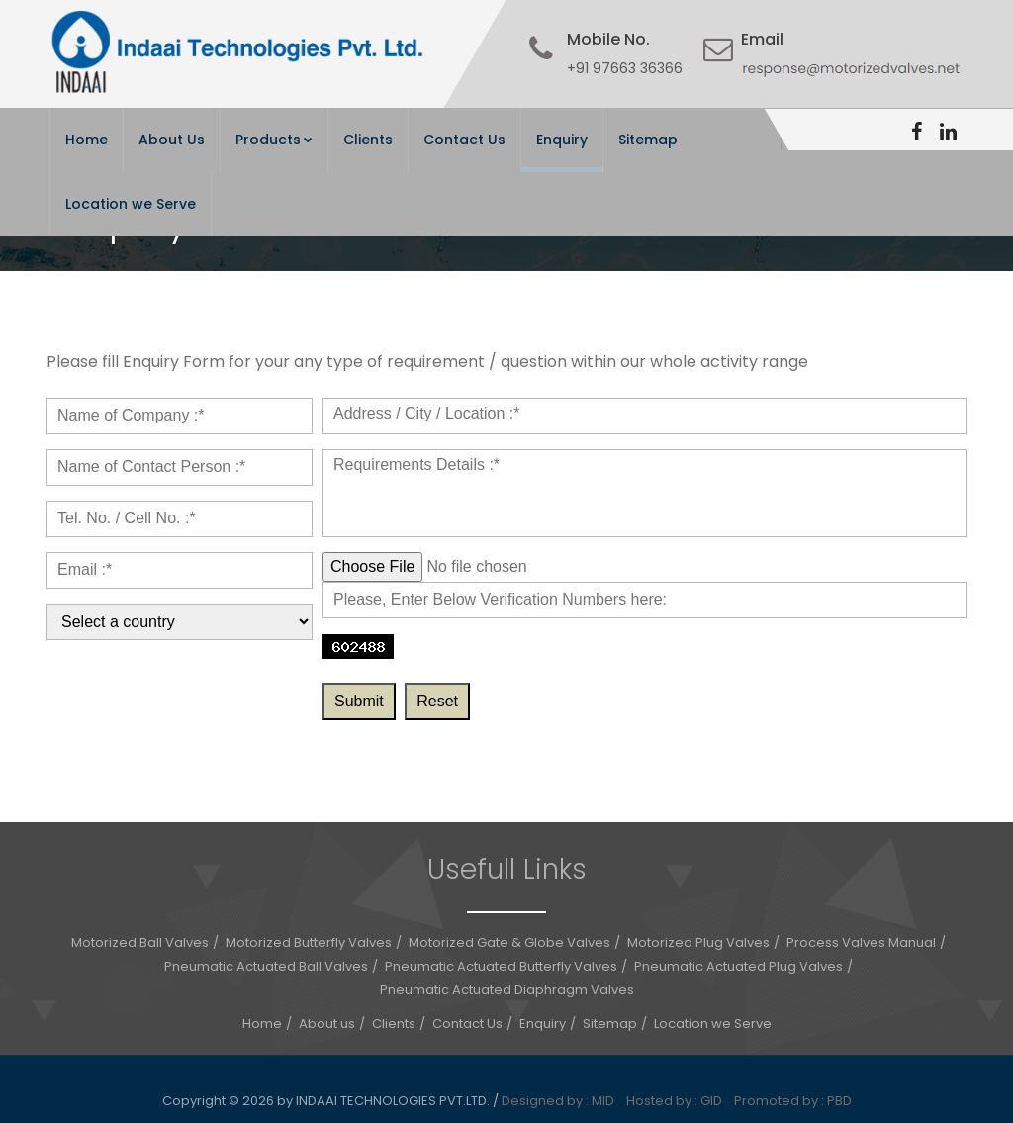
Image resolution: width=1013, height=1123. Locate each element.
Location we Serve (130, 204)
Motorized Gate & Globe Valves (509, 942)
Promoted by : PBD (793, 1100)
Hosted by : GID (678, 1100)
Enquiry (562, 139)
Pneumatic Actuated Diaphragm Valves (507, 990)
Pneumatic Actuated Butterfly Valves (501, 966)
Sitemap (648, 139)
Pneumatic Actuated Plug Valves (738, 966)
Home (86, 139)
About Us (171, 139)
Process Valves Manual (861, 942)
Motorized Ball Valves (140, 942)
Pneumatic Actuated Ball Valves (266, 966)
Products (274, 139)
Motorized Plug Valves (698, 942)
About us (327, 1023)
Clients (368, 139)
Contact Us (464, 139)
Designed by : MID (562, 1100)
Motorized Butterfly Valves (309, 942)
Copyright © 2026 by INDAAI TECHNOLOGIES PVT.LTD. (327, 1100)
